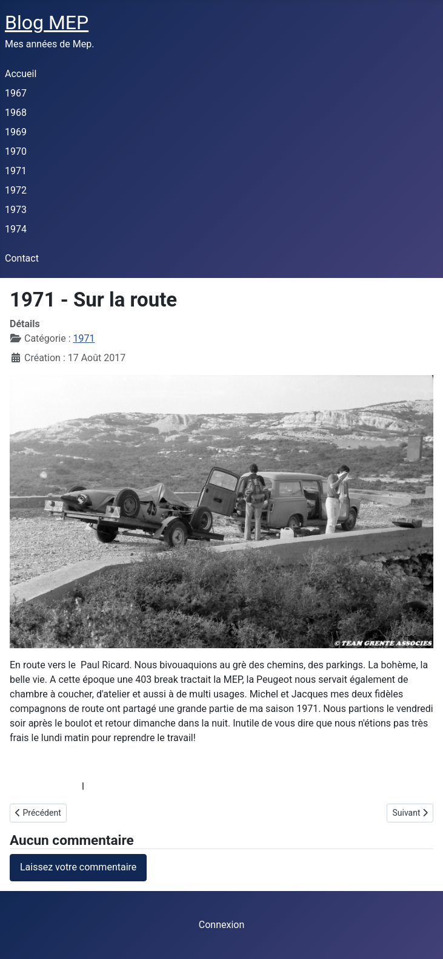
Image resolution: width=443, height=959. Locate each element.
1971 (16, 171)
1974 (16, 229)
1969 (16, 132)
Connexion (221, 924)
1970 (16, 151)
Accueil (20, 74)
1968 (16, 112)
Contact (22, 258)
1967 (16, 93)
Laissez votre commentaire (78, 867)
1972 (16, 190)
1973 (16, 209)
